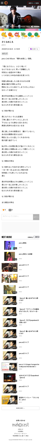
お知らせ (20, 429)
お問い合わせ (20, 420)
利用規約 (20, 431)
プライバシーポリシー (20, 433)
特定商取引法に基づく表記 (20, 436)
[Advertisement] (20, 227)
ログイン (36, 217)
